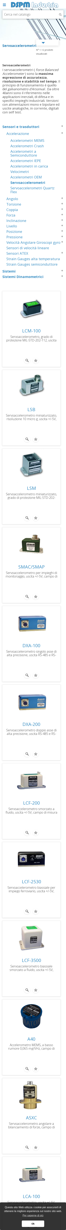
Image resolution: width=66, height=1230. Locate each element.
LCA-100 (31, 1196)
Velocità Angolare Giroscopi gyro (33, 242)
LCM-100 (31, 331)
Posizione (14, 231)
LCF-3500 (31, 960)
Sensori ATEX (17, 253)
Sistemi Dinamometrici (22, 276)
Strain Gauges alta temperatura (33, 258)
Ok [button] (32, 1223)
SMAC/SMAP (31, 567)
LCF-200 (31, 803)
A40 (31, 1039)
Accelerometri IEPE (25, 160)
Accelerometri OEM (26, 177)
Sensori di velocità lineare (27, 247)
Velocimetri (19, 171)
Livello (11, 226)
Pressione (14, 236)
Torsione (13, 204)
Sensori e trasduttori (20, 126)
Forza (10, 215)
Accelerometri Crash (27, 145)
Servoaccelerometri (27, 182)
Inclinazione (16, 220)
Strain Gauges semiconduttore (32, 264)
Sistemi (9, 271)
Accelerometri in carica (29, 166)
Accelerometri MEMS (27, 140)
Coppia (12, 209)
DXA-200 (31, 724)
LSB (31, 409)
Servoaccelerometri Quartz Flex (32, 189)
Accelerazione (17, 133)
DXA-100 (31, 645)
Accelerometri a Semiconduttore (23, 153)
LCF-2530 (31, 881)
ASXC (31, 1118)
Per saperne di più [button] (33, 1215)
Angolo (12, 198)
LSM (31, 488)
